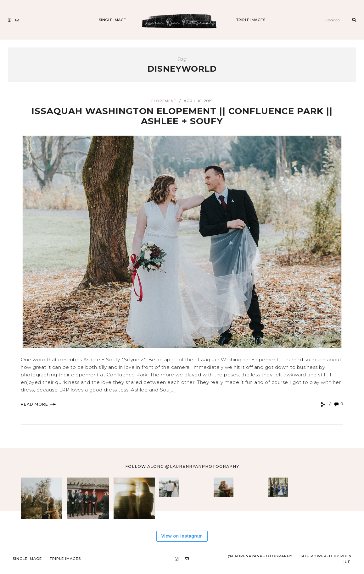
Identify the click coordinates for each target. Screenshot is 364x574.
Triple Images (251, 20)
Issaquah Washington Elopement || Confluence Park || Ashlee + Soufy (182, 115)
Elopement (163, 101)
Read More (38, 404)
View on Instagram (182, 535)
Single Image (112, 20)
